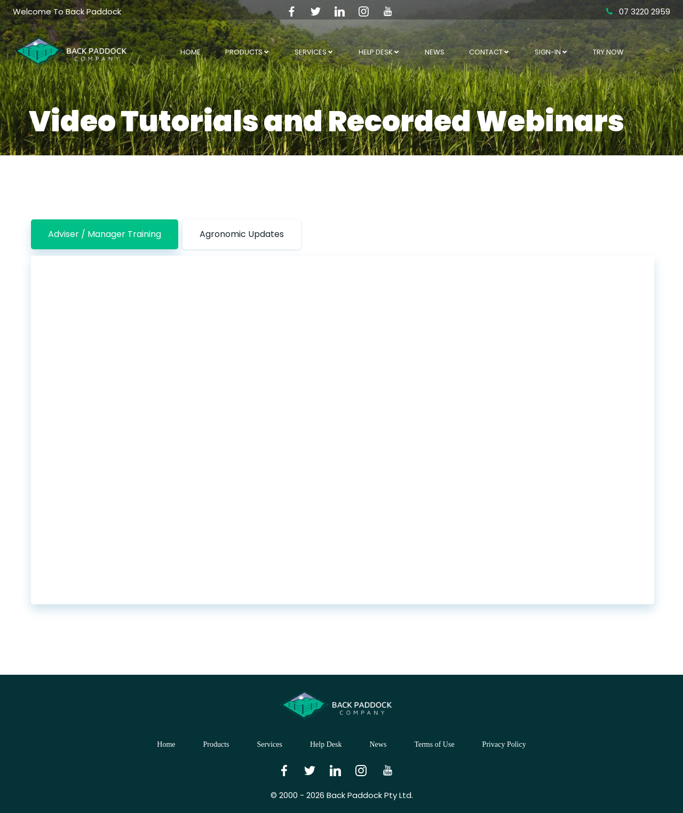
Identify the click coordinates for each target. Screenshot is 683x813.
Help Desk (379, 52)
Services (314, 52)
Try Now (608, 52)
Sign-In (551, 52)
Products (247, 52)
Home (190, 52)
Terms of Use (434, 744)
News (434, 52)
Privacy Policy (504, 744)
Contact (489, 52)
